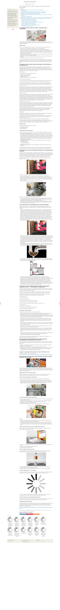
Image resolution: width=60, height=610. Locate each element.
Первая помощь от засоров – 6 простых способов (29, 19)
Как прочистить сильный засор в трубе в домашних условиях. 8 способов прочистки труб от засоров (35, 18)
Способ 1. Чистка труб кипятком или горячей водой (29, 20)
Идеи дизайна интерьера (30, 1)
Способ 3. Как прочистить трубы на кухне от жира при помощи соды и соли (32, 22)
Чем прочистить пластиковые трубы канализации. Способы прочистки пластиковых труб (34, 11)
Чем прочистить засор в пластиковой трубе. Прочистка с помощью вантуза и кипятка (33, 12)
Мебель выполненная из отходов (12, 19)
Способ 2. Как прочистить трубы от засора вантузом (29, 21)
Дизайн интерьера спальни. (12, 25)
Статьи (33, 4)
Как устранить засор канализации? (27, 16)
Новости (29, 4)
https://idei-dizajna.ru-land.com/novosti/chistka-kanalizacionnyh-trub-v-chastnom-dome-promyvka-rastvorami (37, 354)
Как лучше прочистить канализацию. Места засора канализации (30, 13)
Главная (26, 4)
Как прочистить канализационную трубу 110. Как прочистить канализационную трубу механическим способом (37, 17)
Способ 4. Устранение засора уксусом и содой (28, 23)
